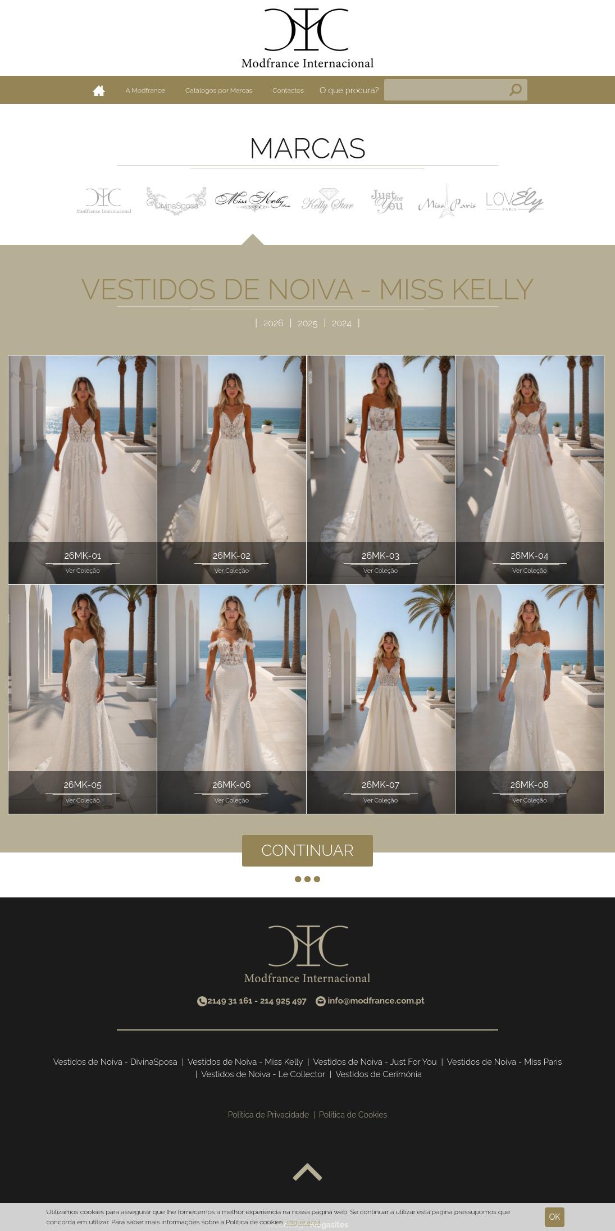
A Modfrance (145, 90)
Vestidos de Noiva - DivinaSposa (115, 1062)
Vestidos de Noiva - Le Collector (263, 1074)
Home (99, 90)
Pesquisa (515, 90)
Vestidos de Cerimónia (378, 1074)
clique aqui (303, 1222)
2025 (309, 323)
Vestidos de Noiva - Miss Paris (504, 1062)
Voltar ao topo (307, 1173)
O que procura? (349, 90)
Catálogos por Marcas (218, 90)
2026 (274, 323)
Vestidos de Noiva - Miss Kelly (245, 1062)
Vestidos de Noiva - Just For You (375, 1062)
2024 (342, 323)
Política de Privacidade (268, 1114)
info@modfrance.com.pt (375, 1001)
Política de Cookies (353, 1114)
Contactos (288, 90)
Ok (555, 1216)
